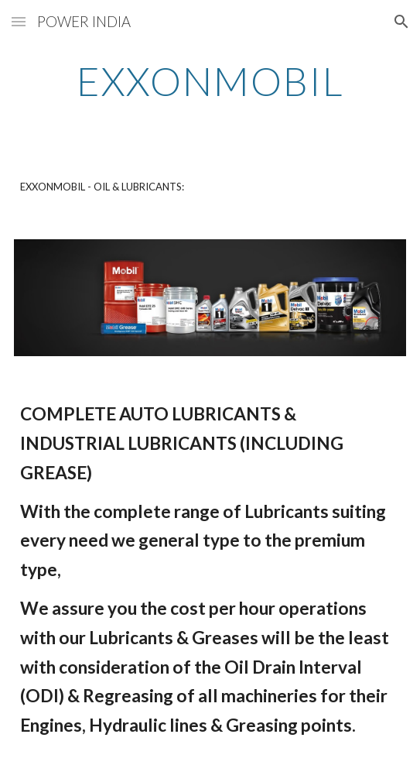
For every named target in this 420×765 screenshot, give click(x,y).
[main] (209, 81)
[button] (18, 21)
